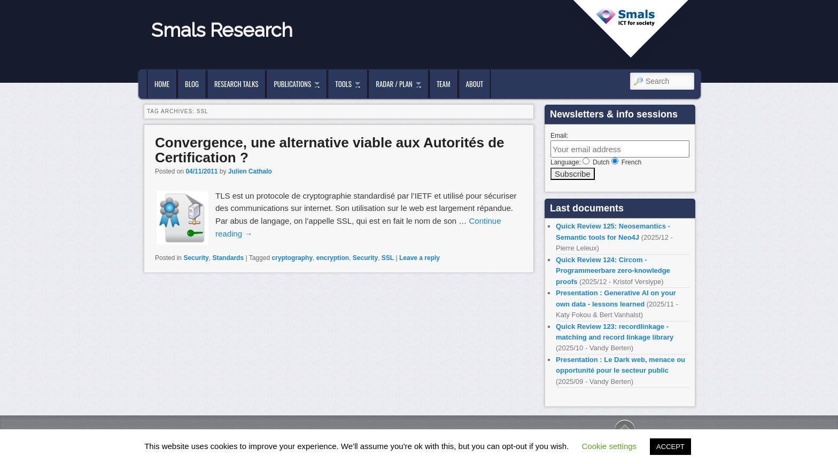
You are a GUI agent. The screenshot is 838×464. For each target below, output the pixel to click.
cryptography (292, 258)
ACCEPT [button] (670, 447)
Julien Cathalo (250, 171)
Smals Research (222, 30)
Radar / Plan (394, 83)
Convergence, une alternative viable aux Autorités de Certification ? (330, 150)
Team (444, 83)
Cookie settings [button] (609, 446)
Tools (343, 83)
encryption (332, 258)
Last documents (587, 208)
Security (195, 258)
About (475, 83)
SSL (388, 258)
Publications (292, 83)
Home (161, 83)
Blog (192, 83)
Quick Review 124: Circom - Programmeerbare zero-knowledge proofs (613, 271)
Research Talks (236, 83)
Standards (228, 258)
